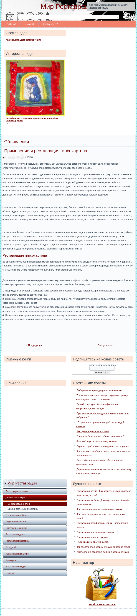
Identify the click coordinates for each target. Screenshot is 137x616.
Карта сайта (50, 24)
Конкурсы (11, 555)
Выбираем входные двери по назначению (99, 385)
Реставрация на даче (16, 561)
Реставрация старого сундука (92, 532)
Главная (11, 24)
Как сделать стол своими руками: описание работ (103, 542)
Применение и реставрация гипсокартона (45, 150)
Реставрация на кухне (17, 548)
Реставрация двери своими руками (95, 527)
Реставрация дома (15, 529)
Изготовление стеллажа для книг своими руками (103, 546)
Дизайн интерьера (15, 492)
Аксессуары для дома (17, 486)
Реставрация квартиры (17, 536)
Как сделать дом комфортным (23, 39)
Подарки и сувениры (16, 516)
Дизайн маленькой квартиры (23, 504)
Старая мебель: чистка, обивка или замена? (101, 431)
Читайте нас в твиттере (102, 599)
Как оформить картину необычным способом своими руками (32, 119)
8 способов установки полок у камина (97, 436)
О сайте (29, 24)
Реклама (10, 568)
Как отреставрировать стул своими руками (99, 504)
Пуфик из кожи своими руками (93, 537)
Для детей (11, 542)
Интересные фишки (16, 523)
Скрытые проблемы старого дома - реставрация (103, 441)
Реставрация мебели (16, 510)
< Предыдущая (34, 340)
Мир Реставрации (68, 6)
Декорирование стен (19, 499)
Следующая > (105, 340)
